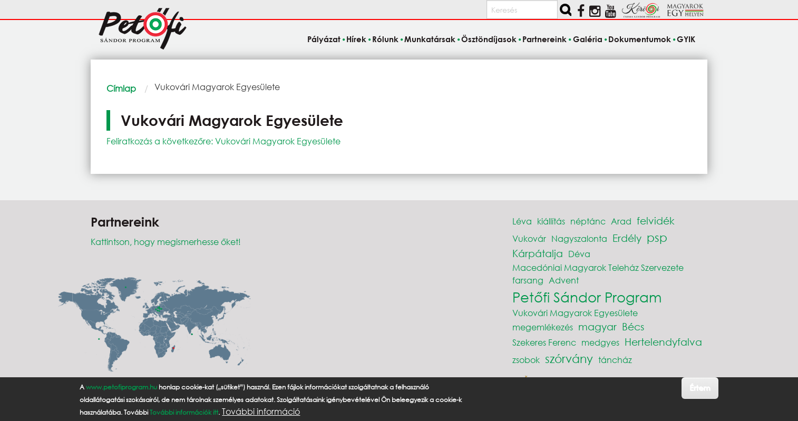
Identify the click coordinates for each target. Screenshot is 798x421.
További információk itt (184, 412)
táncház (615, 359)
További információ (261, 411)
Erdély (626, 238)
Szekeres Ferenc (544, 342)
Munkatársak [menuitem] (429, 39)
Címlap (121, 88)
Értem (699, 388)
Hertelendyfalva (663, 342)
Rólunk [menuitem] (385, 39)
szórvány (569, 358)
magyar (597, 326)
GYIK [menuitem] (686, 39)
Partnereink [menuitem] (544, 39)
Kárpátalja (537, 253)
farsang (527, 280)
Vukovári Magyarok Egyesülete (575, 312)
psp (657, 237)
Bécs (633, 326)
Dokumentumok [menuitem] (639, 39)
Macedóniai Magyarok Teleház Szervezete (598, 267)
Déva (579, 253)
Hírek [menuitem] (356, 39)
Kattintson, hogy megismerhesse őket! (166, 241)
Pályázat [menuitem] (323, 39)
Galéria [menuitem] (587, 39)
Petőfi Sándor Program (586, 296)
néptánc (588, 221)
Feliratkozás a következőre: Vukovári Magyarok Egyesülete (223, 140)
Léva (522, 221)
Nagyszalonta (579, 238)
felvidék (656, 220)
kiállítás (551, 221)
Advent (564, 280)
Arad (621, 221)
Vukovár (529, 238)
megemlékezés (542, 326)
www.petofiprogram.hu (121, 387)
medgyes (600, 342)
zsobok (526, 359)
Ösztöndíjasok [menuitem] (489, 39)
